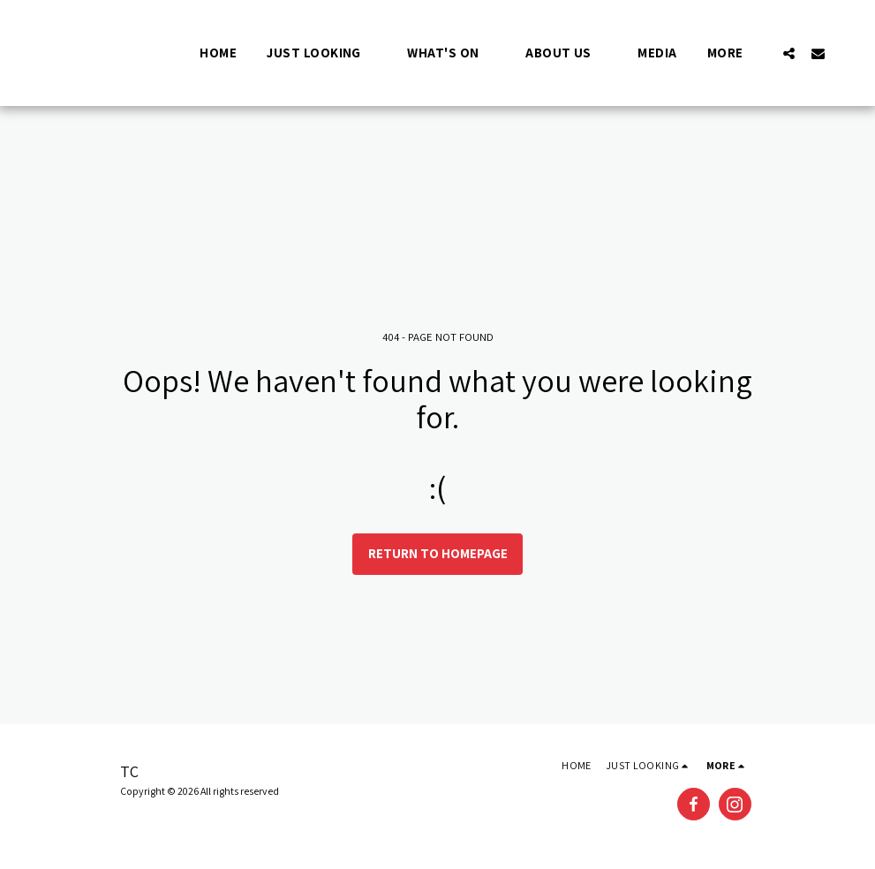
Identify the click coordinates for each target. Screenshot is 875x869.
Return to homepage (438, 553)
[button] (322, 52)
